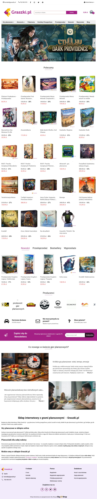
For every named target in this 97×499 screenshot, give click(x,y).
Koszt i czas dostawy (80, 472)
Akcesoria (21, 22)
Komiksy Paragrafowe (45, 22)
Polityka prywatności (56, 478)
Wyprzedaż (80, 22)
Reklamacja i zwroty (56, 481)
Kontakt (28, 475)
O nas (27, 472)
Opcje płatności (78, 475)
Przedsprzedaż (60, 22)
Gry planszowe (8, 22)
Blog (88, 22)
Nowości (71, 22)
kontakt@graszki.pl (9, 476)
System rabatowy (31, 478)
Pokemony (31, 22)
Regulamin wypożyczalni (57, 475)
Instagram (34, 457)
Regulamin (53, 472)
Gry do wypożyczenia (80, 478)
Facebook (28, 457)
